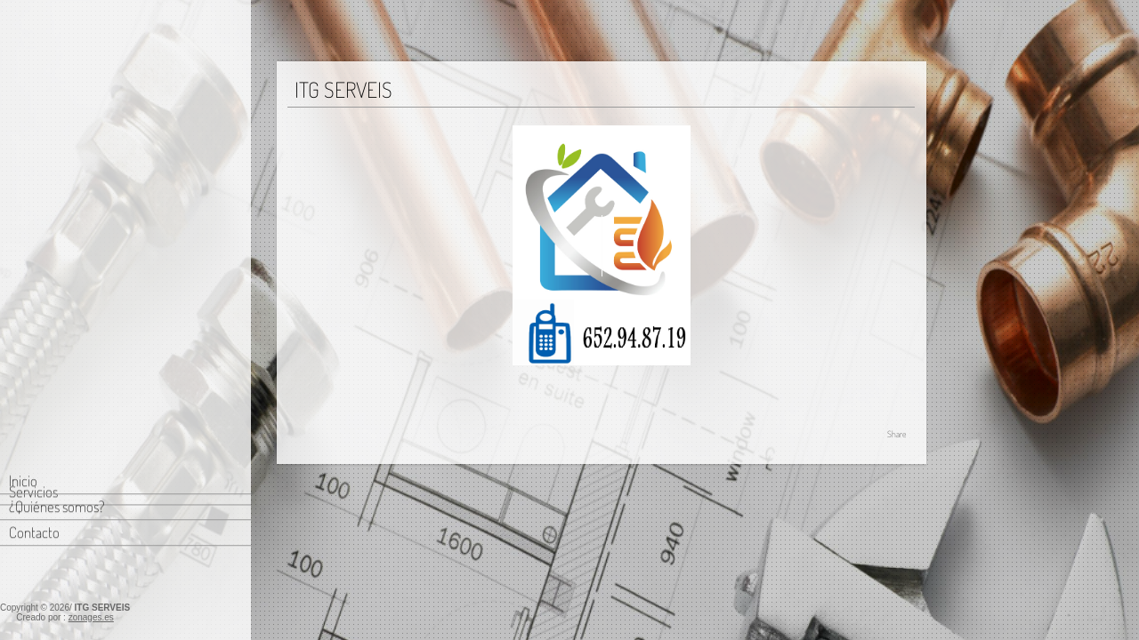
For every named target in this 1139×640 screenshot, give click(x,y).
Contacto (34, 161)
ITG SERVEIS (103, 607)
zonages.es (91, 617)
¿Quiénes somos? (57, 135)
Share (896, 433)
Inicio (23, 109)
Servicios (33, 196)
